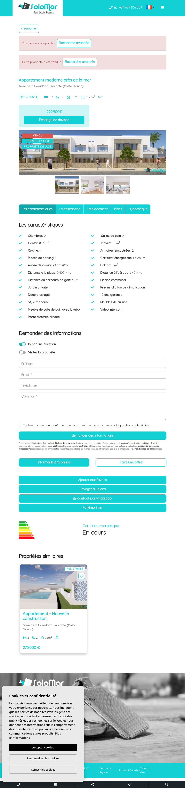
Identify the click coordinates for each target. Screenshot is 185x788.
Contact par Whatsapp (92, 498)
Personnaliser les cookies (43, 758)
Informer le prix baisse (54, 462)
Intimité (124, 770)
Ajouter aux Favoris (92, 480)
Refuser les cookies (43, 769)
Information (86, 699)
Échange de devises (54, 120)
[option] (92, 152)
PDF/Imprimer (92, 507)
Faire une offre (131, 462)
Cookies (134, 770)
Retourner (29, 28)
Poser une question (42, 344)
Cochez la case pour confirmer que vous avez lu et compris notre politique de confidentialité (85, 425)
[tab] (37, 209)
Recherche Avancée (74, 43)
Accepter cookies (43, 747)
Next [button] (162, 153)
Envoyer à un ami (93, 489)
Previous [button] (23, 153)
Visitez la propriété (41, 352)
